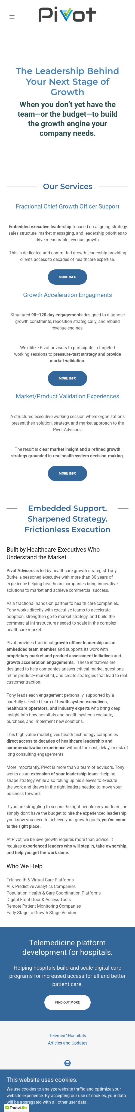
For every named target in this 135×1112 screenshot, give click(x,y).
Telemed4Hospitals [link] (67, 1035)
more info (67, 378)
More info (67, 277)
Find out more (67, 1002)
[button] (16, 16)
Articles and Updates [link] (67, 1043)
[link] (67, 17)
